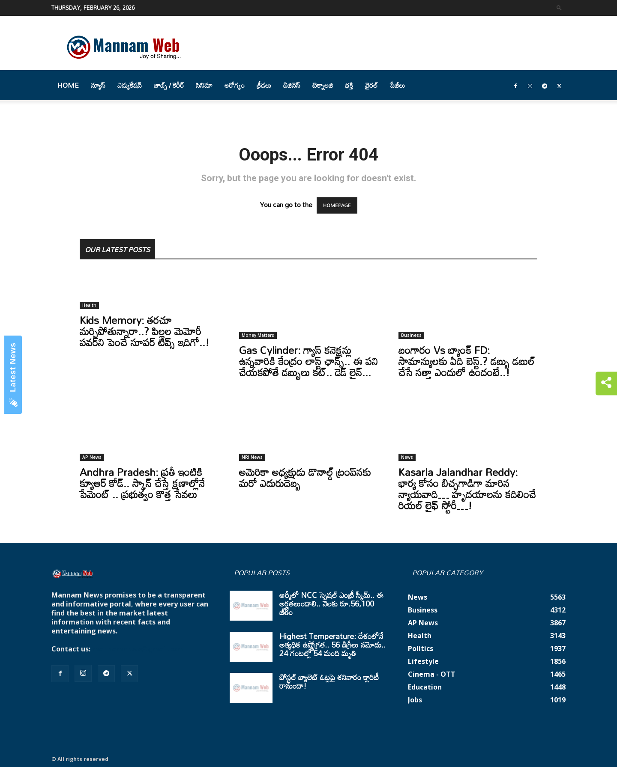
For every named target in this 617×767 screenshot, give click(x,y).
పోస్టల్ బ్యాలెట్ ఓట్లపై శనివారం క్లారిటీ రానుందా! (329, 681)
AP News (92, 457)
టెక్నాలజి (322, 85)
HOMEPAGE (337, 205)
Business (411, 335)
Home (68, 85)
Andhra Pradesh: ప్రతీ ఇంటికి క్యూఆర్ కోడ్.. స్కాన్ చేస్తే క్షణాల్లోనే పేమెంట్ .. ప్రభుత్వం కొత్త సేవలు (142, 483)
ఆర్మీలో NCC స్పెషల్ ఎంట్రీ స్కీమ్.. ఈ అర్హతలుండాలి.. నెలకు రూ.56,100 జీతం (331, 603)
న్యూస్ (98, 85)
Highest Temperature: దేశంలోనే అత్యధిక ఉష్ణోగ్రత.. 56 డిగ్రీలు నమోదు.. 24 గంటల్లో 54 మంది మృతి (332, 644)
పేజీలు (397, 85)
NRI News (252, 457)
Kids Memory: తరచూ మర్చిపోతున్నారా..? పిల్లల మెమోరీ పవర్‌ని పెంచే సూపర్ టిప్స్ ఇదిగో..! (145, 331)
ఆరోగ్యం (235, 85)
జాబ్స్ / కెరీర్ (169, 85)
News (407, 457)
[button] (559, 7)
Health (89, 305)
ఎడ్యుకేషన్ (129, 85)
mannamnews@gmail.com (138, 649)
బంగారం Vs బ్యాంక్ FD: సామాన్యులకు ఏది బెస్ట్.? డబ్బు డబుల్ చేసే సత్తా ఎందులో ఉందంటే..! (466, 361)
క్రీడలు (264, 85)
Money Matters (258, 335)
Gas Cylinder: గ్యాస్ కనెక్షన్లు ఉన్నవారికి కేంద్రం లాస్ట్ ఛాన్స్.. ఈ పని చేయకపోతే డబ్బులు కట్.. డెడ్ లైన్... (308, 361)
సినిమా (204, 85)
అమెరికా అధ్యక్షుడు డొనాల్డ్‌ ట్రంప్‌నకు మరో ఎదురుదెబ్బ (305, 477)
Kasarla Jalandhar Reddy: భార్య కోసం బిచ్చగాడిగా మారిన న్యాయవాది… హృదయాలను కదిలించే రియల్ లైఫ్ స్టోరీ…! (467, 488)
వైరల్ (371, 85)
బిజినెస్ (291, 85)
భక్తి (349, 85)
